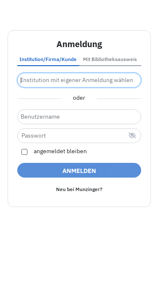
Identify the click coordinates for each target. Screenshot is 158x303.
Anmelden (79, 171)
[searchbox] (79, 80)
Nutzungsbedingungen (79, 288)
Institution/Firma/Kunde (48, 59)
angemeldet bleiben (60, 151)
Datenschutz (122, 278)
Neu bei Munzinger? (79, 189)
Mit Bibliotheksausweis (110, 59)
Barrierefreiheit (74, 278)
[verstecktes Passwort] (132, 136)
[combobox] (79, 80)
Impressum (29, 278)
